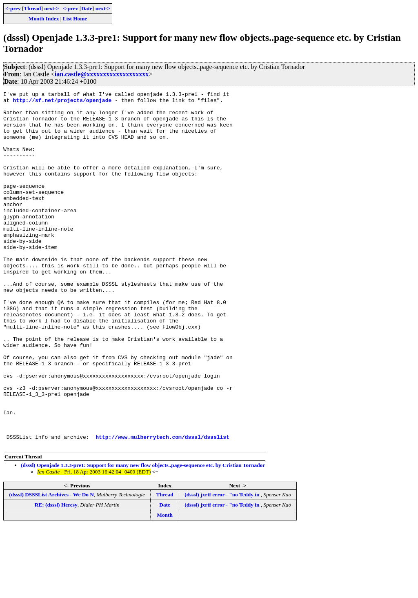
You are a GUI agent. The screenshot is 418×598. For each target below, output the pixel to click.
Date (86, 8)
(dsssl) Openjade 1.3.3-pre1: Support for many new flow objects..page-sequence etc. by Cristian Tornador (143, 536)
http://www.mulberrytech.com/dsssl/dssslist (162, 506)
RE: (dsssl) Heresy (56, 576)
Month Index (44, 19)
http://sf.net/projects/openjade (62, 102)
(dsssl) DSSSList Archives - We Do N (51, 565)
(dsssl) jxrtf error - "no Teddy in (222, 565)
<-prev (13, 8)
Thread (32, 8)
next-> (51, 8)
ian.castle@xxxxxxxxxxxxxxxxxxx (102, 74)
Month (165, 586)
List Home (75, 19)
